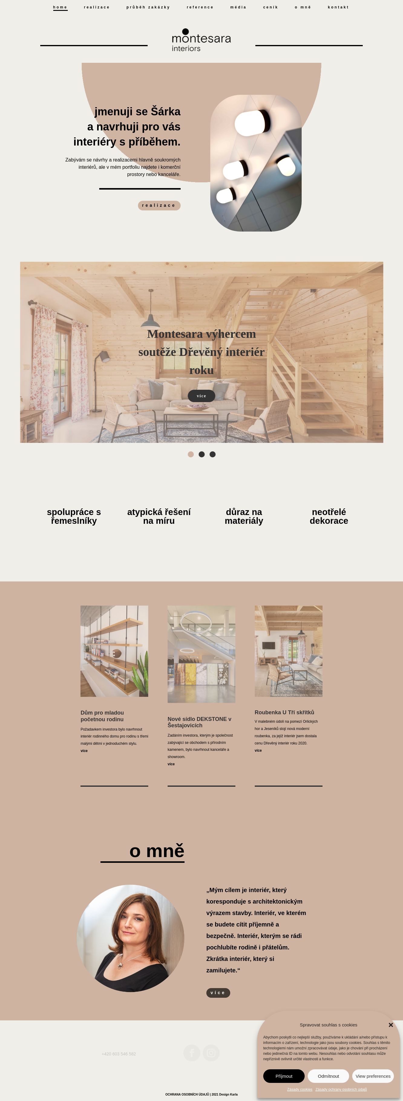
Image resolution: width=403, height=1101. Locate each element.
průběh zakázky (148, 7)
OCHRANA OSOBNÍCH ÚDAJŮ (187, 1094)
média (238, 7)
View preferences (373, 1076)
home (60, 7)
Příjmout (284, 1076)
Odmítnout (328, 1076)
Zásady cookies (299, 1089)
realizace (97, 7)
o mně (303, 7)
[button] (391, 1025)
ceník (271, 7)
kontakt (338, 7)
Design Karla (228, 1094)
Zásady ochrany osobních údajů (341, 1089)
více (218, 992)
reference (200, 7)
